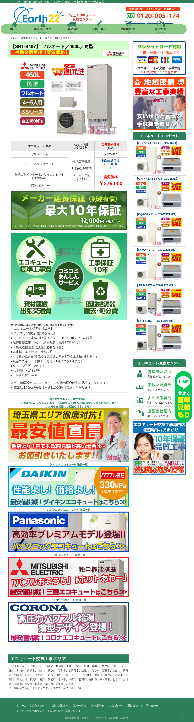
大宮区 (77, 666)
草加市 (62, 670)
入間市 (39, 675)
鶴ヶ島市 (105, 679)
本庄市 (72, 679)
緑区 (86, 666)
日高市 (39, 683)
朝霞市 (18, 675)
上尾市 (85, 670)
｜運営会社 (131, 705)
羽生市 (59, 683)
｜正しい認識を (59, 705)
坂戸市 (109, 675)
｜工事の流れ (78, 705)
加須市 (119, 675)
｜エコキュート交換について (64, 710)
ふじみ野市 (85, 675)
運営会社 (164, 30)
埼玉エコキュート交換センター (93, 718)
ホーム (18, 30)
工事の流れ (75, 30)
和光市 (34, 679)
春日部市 (74, 670)
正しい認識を (166, 386)
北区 (68, 666)
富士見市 (71, 675)
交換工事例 (103, 30)
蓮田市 (18, 683)
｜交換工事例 (96, 705)
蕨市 (42, 679)
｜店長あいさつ (38, 705)
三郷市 (49, 675)
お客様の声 (132, 30)
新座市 (106, 670)
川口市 (21, 670)
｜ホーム (21, 705)
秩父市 (28, 683)
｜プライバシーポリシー (30, 710)
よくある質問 (166, 399)
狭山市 (116, 670)
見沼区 (59, 666)
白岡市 (70, 683)
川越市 (41, 670)
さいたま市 (28, 666)
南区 (40, 666)
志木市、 (63, 679)
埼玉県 (15, 666)
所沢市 (31, 670)
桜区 (115, 666)
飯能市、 (53, 679)
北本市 (116, 679)
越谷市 (52, 670)
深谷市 (59, 675)
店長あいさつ (46, 30)
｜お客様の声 (114, 705)
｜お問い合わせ (149, 705)
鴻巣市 (98, 675)
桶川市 (93, 679)
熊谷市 (96, 670)
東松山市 (22, 679)
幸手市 (49, 683)
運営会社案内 (166, 412)
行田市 (83, 679)
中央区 (106, 666)
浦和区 (49, 666)
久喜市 (28, 675)
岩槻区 (96, 666)
